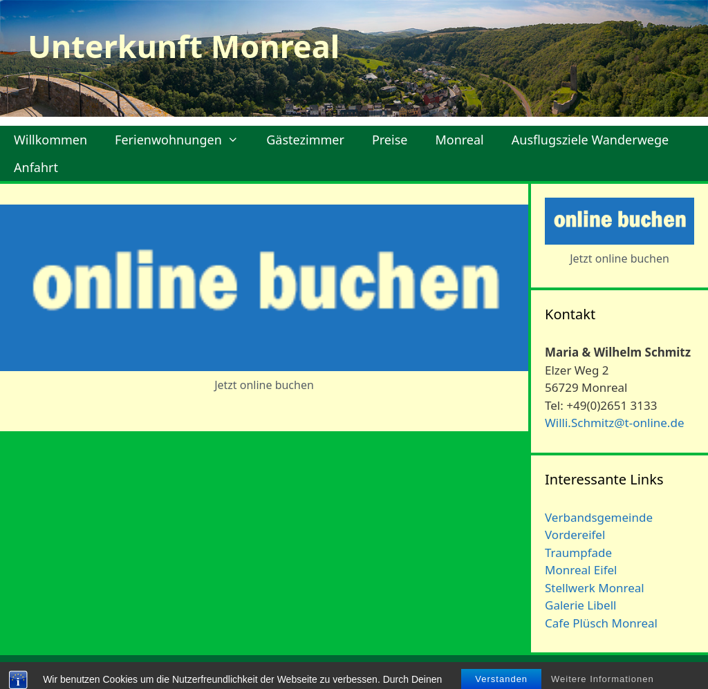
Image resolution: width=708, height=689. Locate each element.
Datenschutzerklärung (640, 672)
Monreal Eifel (581, 570)
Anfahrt (36, 167)
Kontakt (484, 672)
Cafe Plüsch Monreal (601, 623)
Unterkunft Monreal (183, 46)
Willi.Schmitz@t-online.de (614, 423)
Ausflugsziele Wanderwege (590, 139)
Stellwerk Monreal (594, 588)
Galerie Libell (580, 605)
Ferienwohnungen (183, 139)
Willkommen (50, 139)
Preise (390, 139)
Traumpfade (578, 552)
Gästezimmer (305, 139)
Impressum (544, 672)
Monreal (459, 139)
